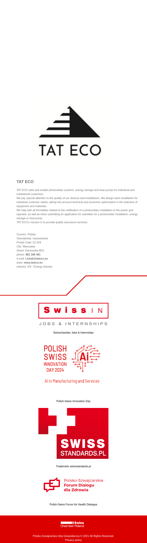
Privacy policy (73, 540)
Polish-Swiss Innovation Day (73, 401)
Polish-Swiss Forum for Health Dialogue (73, 504)
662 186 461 (33, 254)
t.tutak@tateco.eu (36, 258)
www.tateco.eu (33, 262)
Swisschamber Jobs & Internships (73, 332)
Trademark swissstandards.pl (73, 466)
